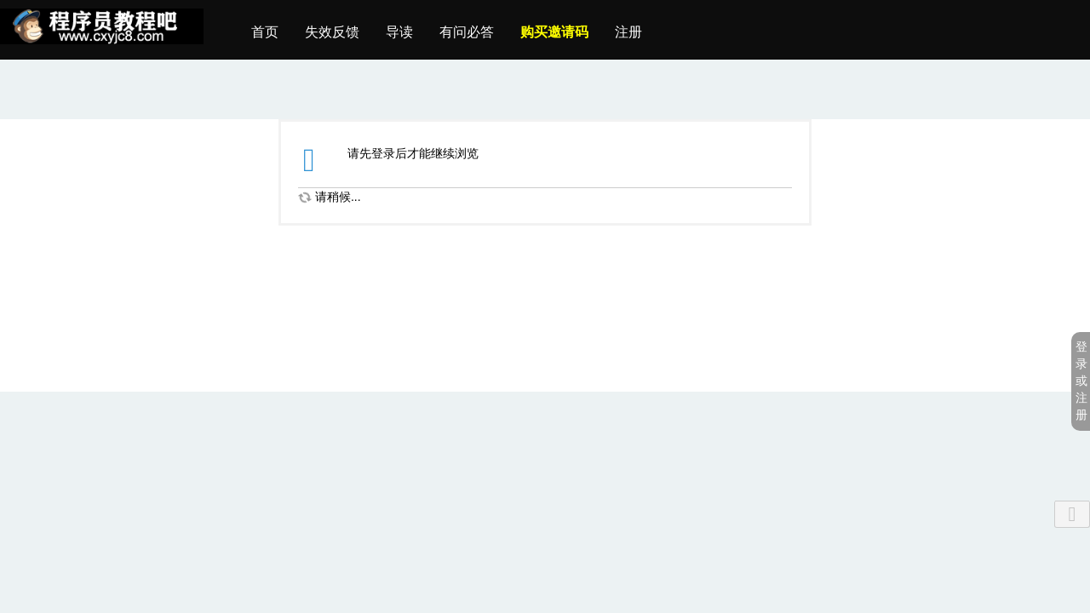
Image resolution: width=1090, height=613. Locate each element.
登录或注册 (1081, 381)
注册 (628, 32)
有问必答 (466, 32)
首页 (264, 32)
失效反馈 (332, 32)
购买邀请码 (554, 32)
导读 (399, 32)
